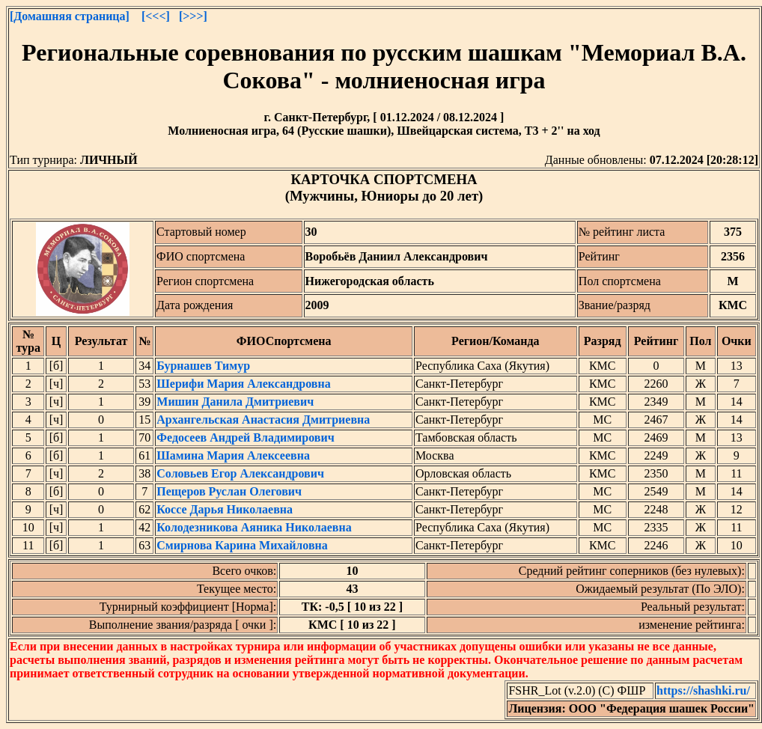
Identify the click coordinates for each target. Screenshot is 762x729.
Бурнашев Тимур (203, 365)
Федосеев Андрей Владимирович (245, 437)
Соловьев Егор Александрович (240, 473)
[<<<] (155, 16)
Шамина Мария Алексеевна (233, 455)
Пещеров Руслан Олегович (229, 491)
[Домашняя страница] (69, 16)
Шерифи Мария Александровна (243, 383)
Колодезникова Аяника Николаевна (253, 527)
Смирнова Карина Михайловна (242, 545)
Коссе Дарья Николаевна (224, 509)
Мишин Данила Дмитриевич (235, 401)
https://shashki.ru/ (703, 690)
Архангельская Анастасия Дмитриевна (263, 419)
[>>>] (193, 16)
